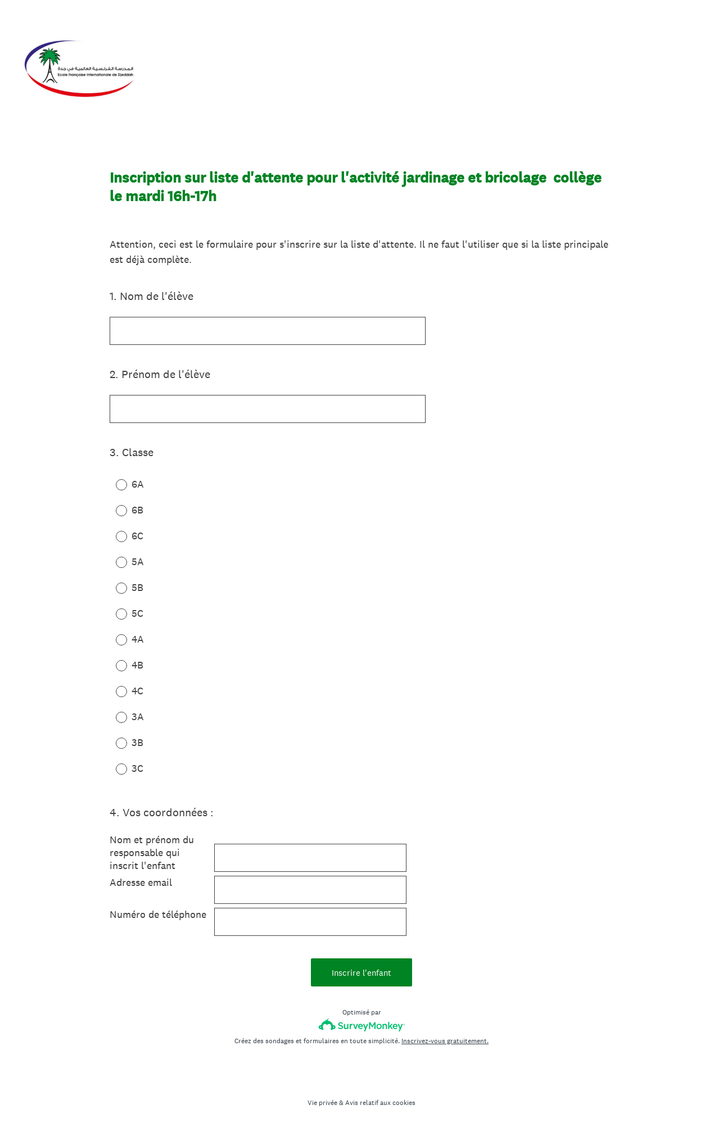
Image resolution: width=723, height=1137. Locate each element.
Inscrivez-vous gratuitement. (445, 1040)
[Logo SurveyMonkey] (362, 1025)
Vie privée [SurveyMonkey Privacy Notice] (322, 1102)
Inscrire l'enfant (361, 972)
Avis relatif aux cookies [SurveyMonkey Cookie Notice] (380, 1102)
